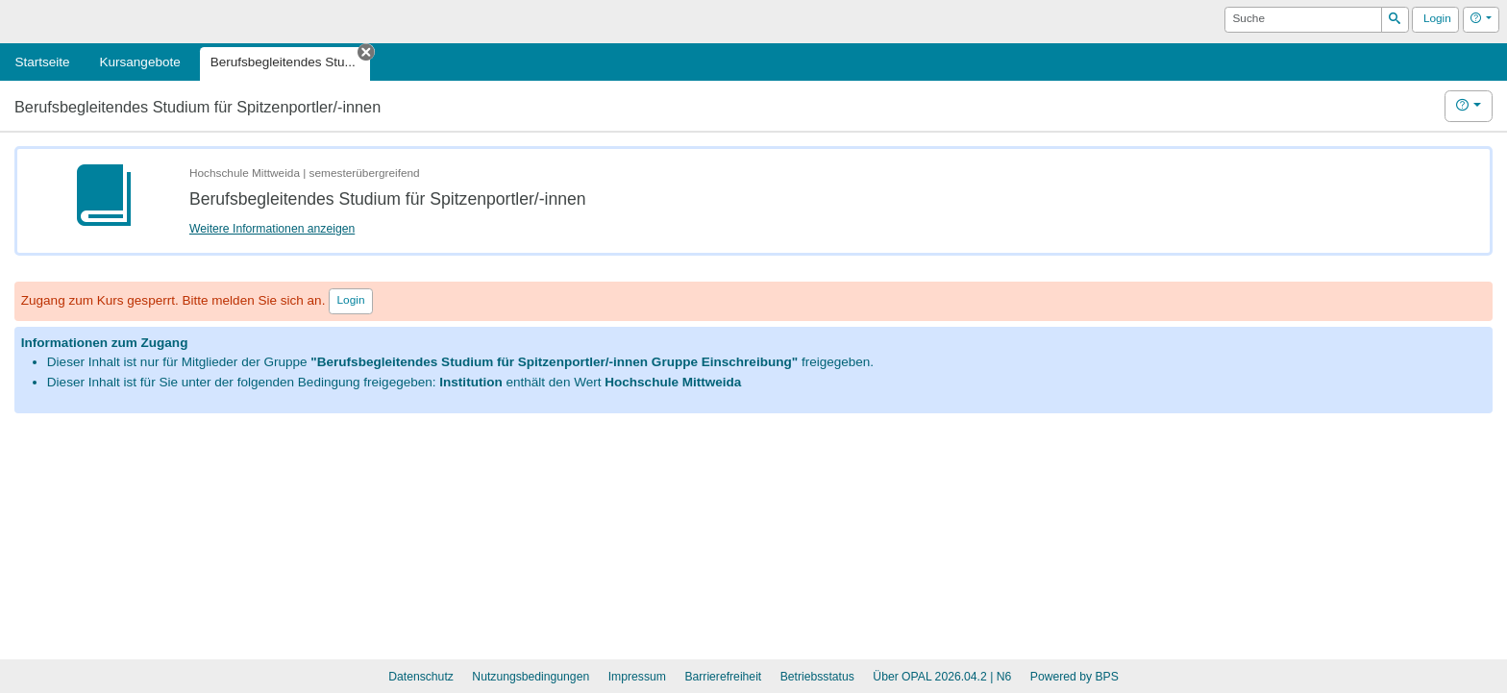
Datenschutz (421, 676)
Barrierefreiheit (722, 676)
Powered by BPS (1074, 676)
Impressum (637, 676)
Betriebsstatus (817, 676)
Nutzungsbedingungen (530, 676)
